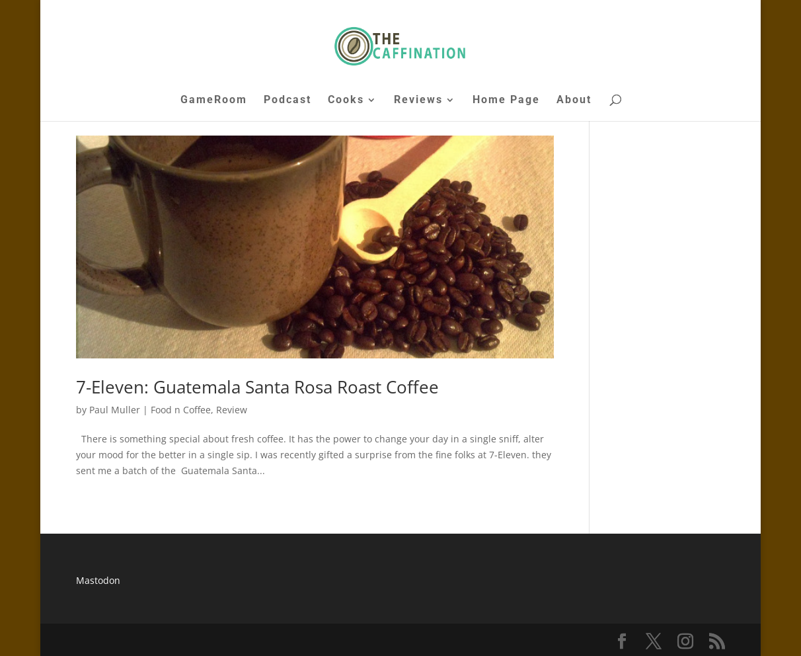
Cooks (346, 100)
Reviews (418, 100)
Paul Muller (114, 409)
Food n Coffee (181, 409)
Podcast (287, 100)
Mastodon (98, 580)
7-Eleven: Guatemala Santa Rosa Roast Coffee (257, 387)
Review (231, 409)
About (573, 100)
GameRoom (213, 100)
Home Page (506, 100)
